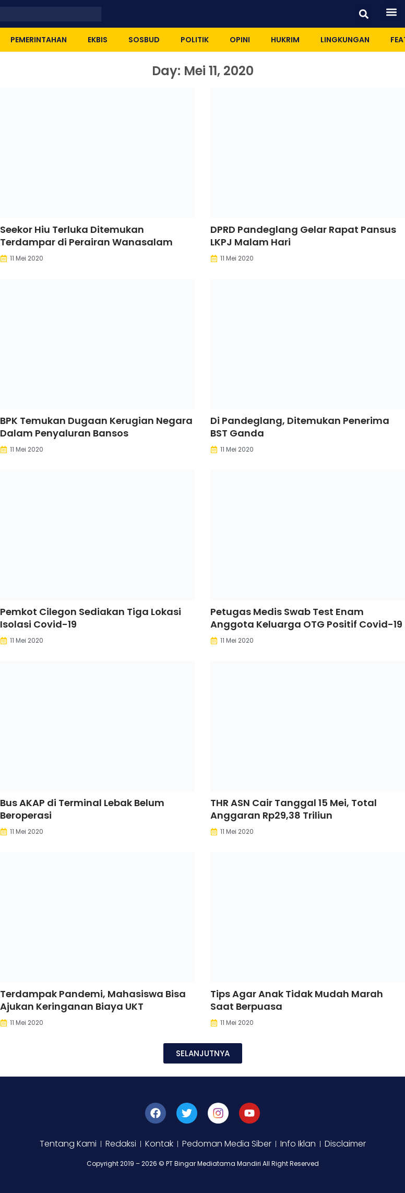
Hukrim (285, 39)
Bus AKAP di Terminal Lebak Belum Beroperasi (82, 809)
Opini (240, 39)
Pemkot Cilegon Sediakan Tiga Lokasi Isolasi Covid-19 (90, 618)
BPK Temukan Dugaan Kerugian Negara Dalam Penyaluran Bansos (96, 427)
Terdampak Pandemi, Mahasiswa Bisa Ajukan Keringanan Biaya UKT (93, 1000)
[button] (363, 13)
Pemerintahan (38, 39)
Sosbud (144, 39)
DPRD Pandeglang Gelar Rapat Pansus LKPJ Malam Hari (303, 236)
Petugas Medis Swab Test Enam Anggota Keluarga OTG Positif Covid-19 (306, 618)
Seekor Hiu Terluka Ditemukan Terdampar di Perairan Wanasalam (86, 236)
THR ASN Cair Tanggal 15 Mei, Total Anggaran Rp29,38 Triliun (293, 809)
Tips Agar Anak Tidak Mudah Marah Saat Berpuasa (296, 1000)
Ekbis (98, 39)
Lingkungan (345, 39)
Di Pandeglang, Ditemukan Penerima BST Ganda (299, 427)
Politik (195, 39)
